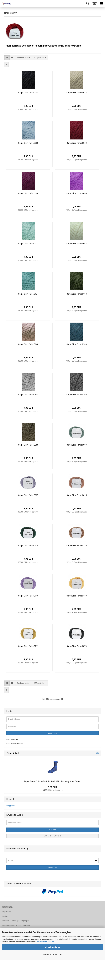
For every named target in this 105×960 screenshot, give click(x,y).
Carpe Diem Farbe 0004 (28, 93)
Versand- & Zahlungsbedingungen (15, 921)
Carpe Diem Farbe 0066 (76, 193)
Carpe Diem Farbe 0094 (76, 243)
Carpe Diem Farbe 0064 (28, 193)
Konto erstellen (12, 739)
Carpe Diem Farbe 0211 (28, 646)
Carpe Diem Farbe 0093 (76, 445)
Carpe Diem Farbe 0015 (76, 495)
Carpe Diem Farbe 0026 (76, 93)
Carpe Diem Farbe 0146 (28, 596)
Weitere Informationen (52, 954)
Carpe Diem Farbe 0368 (28, 445)
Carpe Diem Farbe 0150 (76, 596)
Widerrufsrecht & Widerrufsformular (16, 926)
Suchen (52, 830)
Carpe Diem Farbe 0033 (28, 143)
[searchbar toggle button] (87, 3)
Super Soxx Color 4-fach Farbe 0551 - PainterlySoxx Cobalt (52, 781)
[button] (7, 58)
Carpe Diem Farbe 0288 (76, 344)
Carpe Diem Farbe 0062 (76, 143)
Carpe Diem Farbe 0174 (28, 294)
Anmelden (53, 733)
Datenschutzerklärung (45, 942)
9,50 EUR (52, 787)
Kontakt (5, 916)
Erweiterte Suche (52, 836)
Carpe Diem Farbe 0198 (76, 294)
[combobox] (23, 58)
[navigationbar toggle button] (101, 3)
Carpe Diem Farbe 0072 (28, 243)
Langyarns (10, 806)
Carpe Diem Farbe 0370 (76, 646)
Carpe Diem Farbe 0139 (76, 545)
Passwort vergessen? (14, 743)
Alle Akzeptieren (52, 947)
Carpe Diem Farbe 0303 (28, 394)
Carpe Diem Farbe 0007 (28, 495)
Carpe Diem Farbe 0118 (28, 545)
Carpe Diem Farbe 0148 (28, 344)
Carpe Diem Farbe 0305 (76, 394)
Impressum (6, 911)
